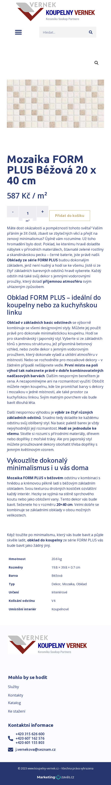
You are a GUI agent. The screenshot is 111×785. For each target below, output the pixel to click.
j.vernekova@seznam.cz (36, 749)
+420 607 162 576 (30, 738)
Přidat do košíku (69, 215)
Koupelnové (60, 609)
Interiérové (59, 592)
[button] (18, 32)
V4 (53, 601)
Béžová (56, 575)
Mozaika (68, 584)
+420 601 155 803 (30, 743)
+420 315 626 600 (30, 734)
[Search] (90, 32)
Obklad (81, 584)
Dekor (55, 584)
